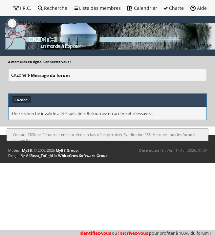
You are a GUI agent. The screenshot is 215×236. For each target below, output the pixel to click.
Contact (19, 134)
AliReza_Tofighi (39, 155)
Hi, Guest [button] (25, 22)
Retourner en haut (58, 134)
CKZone (18, 75)
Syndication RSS (137, 134)
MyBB (27, 150)
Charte (174, 8)
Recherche (52, 8)
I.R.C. (22, 8)
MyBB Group (67, 150)
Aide (198, 8)
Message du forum (50, 75)
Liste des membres (97, 8)
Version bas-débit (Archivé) (99, 134)
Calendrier (142, 8)
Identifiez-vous (95, 233)
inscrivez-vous (133, 233)
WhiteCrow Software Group (83, 155)
